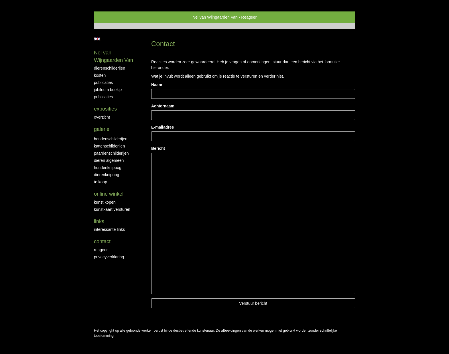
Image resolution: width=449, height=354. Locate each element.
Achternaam (162, 106)
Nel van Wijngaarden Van (215, 17)
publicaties (103, 97)
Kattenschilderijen (109, 146)
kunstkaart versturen (112, 209)
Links (99, 221)
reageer (101, 249)
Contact (102, 241)
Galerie (101, 129)
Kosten (100, 75)
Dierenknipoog (106, 174)
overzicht (102, 117)
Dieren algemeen (109, 160)
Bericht (158, 148)
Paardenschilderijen (111, 153)
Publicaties (103, 82)
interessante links (109, 229)
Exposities (105, 109)
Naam (156, 84)
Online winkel (108, 194)
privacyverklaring (109, 257)
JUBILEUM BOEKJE (108, 89)
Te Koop (100, 182)
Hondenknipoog (107, 167)
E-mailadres (162, 127)
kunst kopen (105, 202)
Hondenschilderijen (110, 139)
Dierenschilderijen (109, 68)
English (97, 39)
